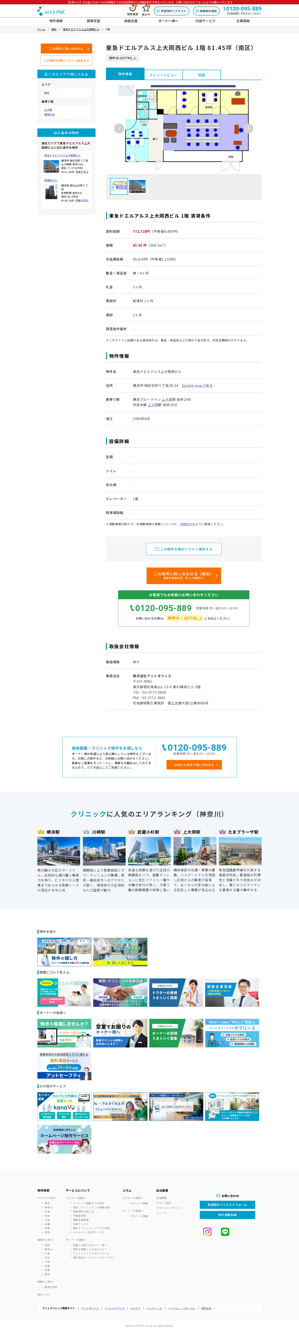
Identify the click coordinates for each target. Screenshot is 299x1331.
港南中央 (49, 114)
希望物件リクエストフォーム (227, 1205)
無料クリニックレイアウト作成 (91, 1228)
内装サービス (81, 1224)
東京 (47, 1203)
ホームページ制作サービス (88, 1232)
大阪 (47, 1219)
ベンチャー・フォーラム (181, 1308)
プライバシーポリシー (169, 1207)
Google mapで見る (197, 385)
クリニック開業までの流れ (88, 1203)
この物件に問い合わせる (66, 48)
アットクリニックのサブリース (91, 1253)
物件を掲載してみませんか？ (90, 1249)
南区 (46, 92)
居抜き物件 (51, 1287)
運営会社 (206, 1308)
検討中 (146, 10)
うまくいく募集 (139, 1216)
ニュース (161, 1212)
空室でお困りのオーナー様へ (90, 1245)
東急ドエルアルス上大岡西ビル (62, 155)
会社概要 (161, 1197)
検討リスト (43, 1294)
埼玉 (47, 1215)
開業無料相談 (208, 11)
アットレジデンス (115, 1308)
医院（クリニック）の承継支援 (91, 1207)
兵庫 (47, 1224)
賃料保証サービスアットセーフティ (94, 1257)
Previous (119, 128)
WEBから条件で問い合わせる (194, 765)
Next (248, 128)
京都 (47, 1228)
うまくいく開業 (139, 1203)
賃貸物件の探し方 (83, 1211)
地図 (201, 74)
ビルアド (136, 1308)
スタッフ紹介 (164, 1202)
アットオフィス (90, 1308)
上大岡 (48, 109)
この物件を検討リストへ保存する (66, 60)
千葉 (47, 1211)
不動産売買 (79, 1215)
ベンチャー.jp (154, 1308)
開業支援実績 (81, 1219)
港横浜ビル (50, 180)
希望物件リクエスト (173, 11)
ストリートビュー (163, 74)
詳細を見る (82, 171)
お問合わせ (187, 524)
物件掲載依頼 (227, 1215)
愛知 (47, 1232)
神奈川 (49, 1207)
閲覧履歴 (132, 10)
